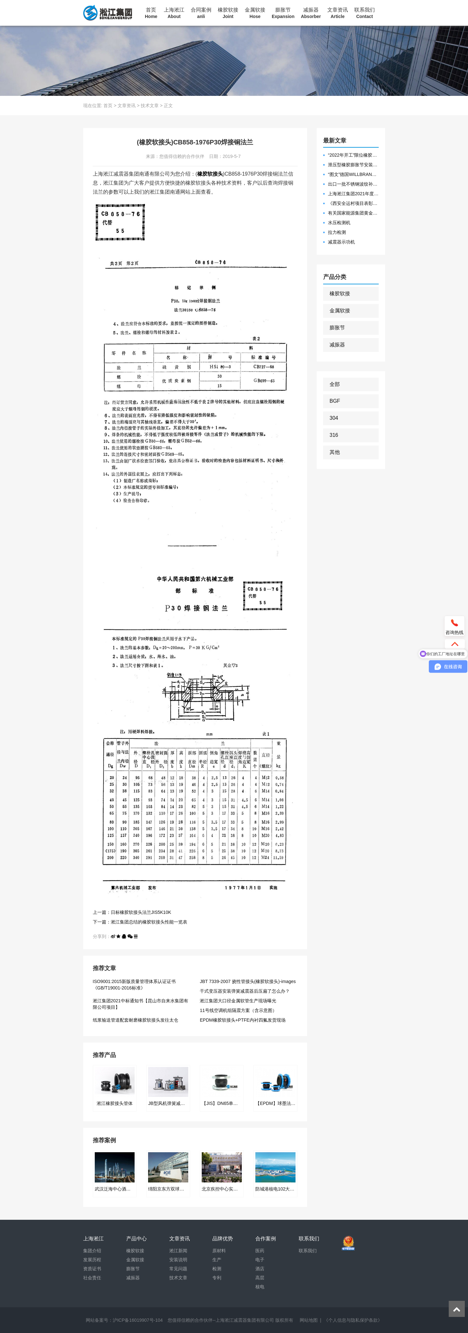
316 (334, 435)
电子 (259, 1259)
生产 (216, 1259)
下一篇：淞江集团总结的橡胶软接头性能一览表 (140, 921)
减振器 (311, 13)
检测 (216, 1268)
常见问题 (178, 1268)
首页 (151, 13)
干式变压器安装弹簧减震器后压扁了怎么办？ (245, 991)
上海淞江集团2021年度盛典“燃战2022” (353, 193)
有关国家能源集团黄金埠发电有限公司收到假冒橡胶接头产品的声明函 (353, 213)
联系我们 (364, 13)
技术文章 (150, 105)
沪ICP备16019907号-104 (138, 1320)
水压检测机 (339, 222)
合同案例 (201, 13)
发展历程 (92, 1259)
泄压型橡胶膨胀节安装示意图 (353, 164)
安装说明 (178, 1259)
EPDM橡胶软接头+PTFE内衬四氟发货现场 (242, 1020)
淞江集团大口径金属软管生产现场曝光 (238, 1000)
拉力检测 (337, 232)
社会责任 (92, 1277)
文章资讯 (337, 13)
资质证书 (92, 1268)
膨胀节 (283, 13)
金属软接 (255, 13)
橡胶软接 (228, 13)
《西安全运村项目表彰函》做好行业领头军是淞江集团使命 (353, 203)
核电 (259, 1286)
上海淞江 (174, 13)
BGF (335, 401)
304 (334, 418)
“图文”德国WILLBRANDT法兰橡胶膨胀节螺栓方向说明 (353, 174)
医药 (259, 1250)
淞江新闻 (178, 1250)
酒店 (259, 1268)
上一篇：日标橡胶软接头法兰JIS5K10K (132, 912)
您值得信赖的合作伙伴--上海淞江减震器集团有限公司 (221, 1320)
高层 (259, 1277)
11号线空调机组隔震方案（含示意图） (238, 1010)
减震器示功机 (341, 241)
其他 (335, 452)
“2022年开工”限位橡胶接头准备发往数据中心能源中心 (353, 155)
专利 (216, 1277)
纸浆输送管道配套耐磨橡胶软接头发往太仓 (135, 1020)
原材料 (219, 1250)
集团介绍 (92, 1250)
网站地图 (309, 1320)
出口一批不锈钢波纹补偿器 (353, 184)
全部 (335, 384)
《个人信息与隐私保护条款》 (353, 1320)
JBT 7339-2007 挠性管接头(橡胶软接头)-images (248, 981)
